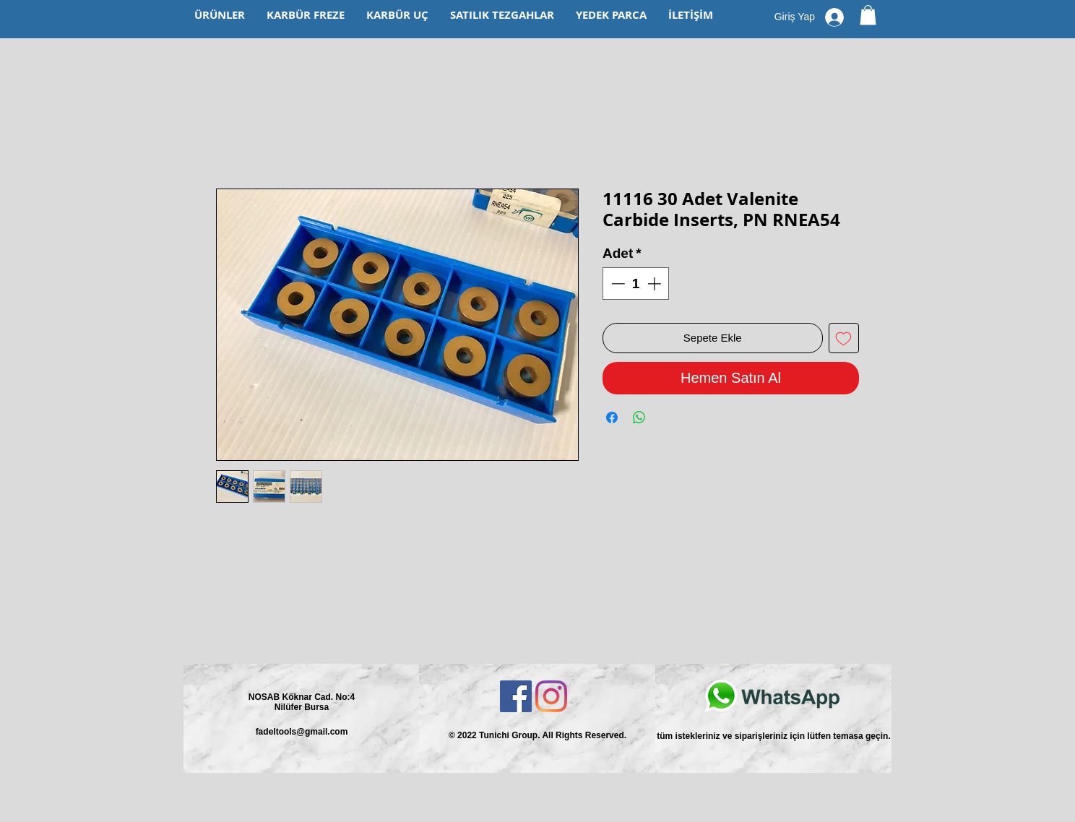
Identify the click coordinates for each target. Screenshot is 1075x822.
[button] (868, 15)
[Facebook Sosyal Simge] (516, 696)
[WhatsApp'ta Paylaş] (639, 417)
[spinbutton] (636, 283)
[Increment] (656, 283)
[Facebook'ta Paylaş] (612, 417)
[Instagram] (551, 696)
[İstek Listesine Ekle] (844, 338)
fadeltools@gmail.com (302, 732)
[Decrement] (617, 283)
